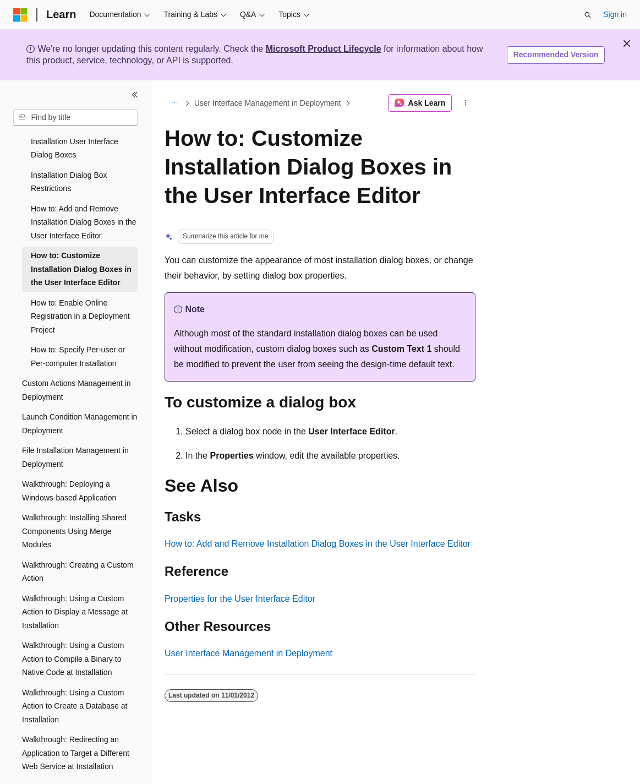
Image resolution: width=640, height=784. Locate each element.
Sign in (615, 14)
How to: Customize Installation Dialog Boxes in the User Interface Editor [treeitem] (81, 239)
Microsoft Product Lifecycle (323, 48)
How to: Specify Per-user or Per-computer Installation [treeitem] (78, 326)
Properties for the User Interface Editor (240, 598)
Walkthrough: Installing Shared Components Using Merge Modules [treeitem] (74, 501)
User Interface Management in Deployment (267, 103)
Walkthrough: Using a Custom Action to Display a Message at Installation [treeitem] (75, 582)
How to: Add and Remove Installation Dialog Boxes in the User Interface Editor (318, 543)
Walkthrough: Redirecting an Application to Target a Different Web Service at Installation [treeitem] (75, 723)
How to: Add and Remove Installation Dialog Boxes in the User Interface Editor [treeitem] (83, 192)
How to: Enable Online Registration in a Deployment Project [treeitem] (80, 286)
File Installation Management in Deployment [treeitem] (75, 427)
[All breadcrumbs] (174, 103)
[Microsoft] (20, 15)
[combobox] (75, 118)
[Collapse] (134, 95)
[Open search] (588, 15)
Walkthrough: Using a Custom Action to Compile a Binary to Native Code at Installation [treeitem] (73, 628)
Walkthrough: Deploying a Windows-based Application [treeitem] (69, 460)
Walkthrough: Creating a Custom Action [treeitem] (78, 541)
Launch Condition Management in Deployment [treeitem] (79, 393)
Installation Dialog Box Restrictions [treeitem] (69, 151)
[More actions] (465, 103)
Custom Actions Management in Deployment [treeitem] (76, 360)
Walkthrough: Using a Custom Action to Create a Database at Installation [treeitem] (74, 676)
